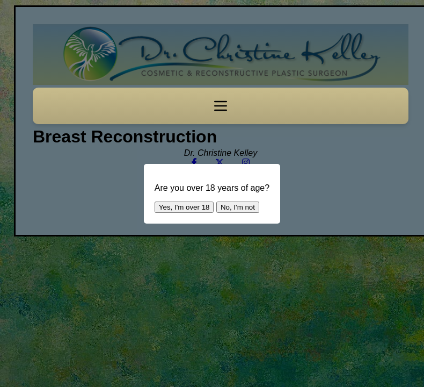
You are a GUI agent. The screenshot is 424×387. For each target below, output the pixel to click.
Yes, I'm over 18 (184, 207)
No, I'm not (238, 207)
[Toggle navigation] (221, 106)
